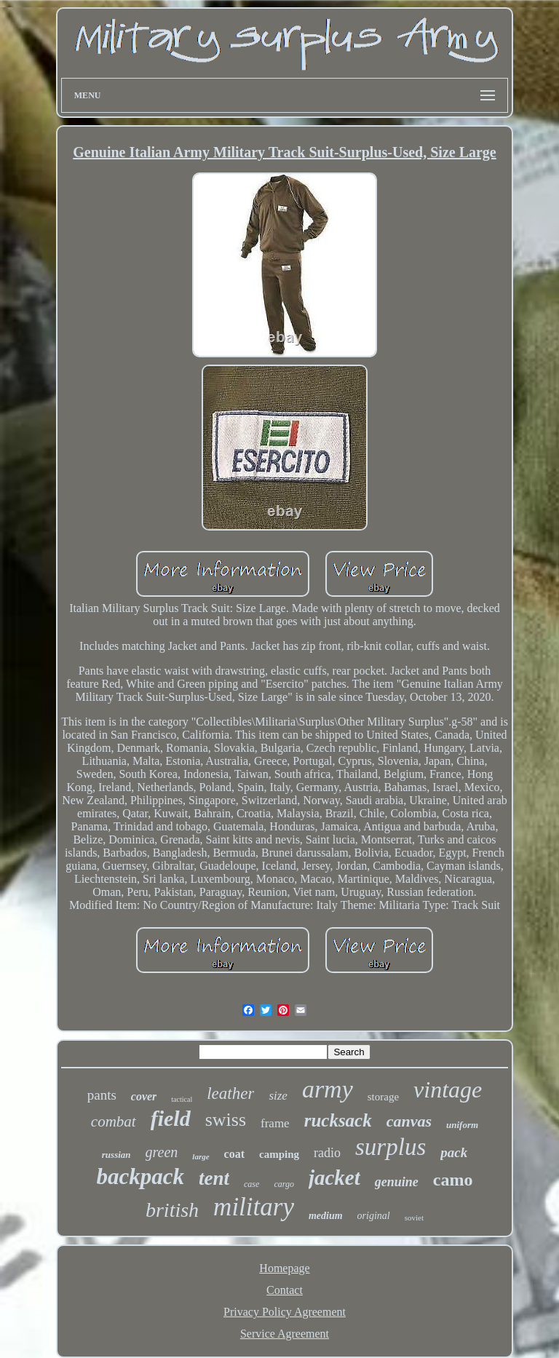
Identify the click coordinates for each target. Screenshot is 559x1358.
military (253, 1207)
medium (326, 1215)
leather (230, 1093)
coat (234, 1154)
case (251, 1184)
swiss (225, 1119)
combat (113, 1121)
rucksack (338, 1120)
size (278, 1096)
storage (383, 1097)
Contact (284, 1290)
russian (116, 1154)
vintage (447, 1089)
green (162, 1152)
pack (453, 1152)
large (200, 1156)
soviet (414, 1217)
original (373, 1215)
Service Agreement (284, 1333)
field (171, 1118)
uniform (462, 1124)
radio (327, 1152)
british (172, 1210)
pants (101, 1095)
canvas (409, 1121)
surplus (390, 1147)
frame (275, 1123)
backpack (141, 1176)
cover (144, 1096)
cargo (284, 1184)
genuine (397, 1182)
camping (279, 1154)
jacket (334, 1177)
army (327, 1089)
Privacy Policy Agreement (284, 1312)
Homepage (284, 1268)
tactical (181, 1099)
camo (453, 1179)
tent (214, 1178)
